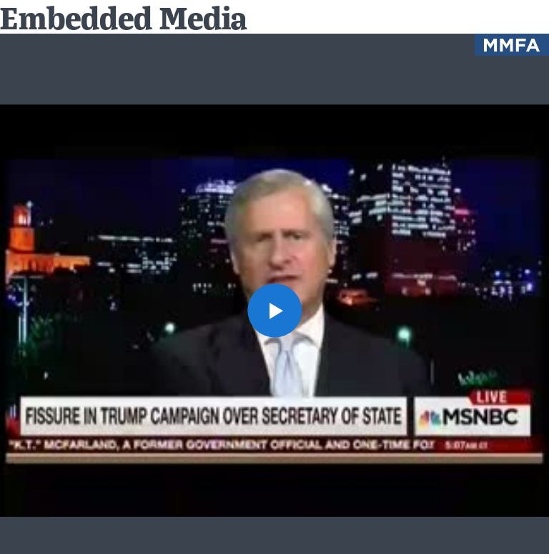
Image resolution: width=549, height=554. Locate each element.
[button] (274, 310)
